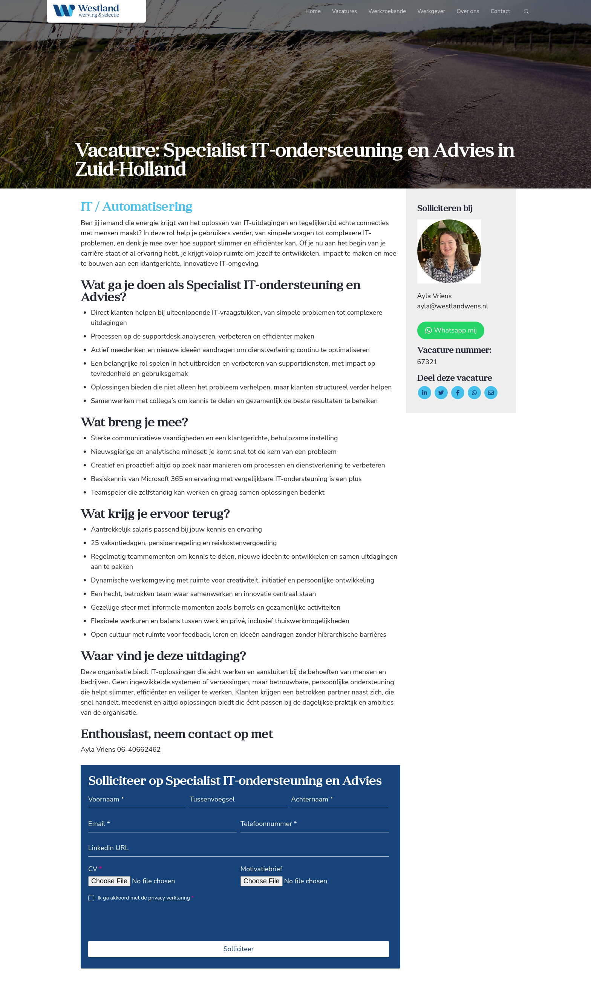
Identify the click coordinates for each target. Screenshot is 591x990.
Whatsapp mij (451, 330)
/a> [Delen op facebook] (458, 392)
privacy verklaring (169, 898)
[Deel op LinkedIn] (424, 392)
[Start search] (526, 13)
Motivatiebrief (261, 869)
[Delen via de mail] (491, 392)
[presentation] (145, 927)
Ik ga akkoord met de (146, 897)
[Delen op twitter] (441, 392)
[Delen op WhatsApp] (474, 392)
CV (95, 869)
